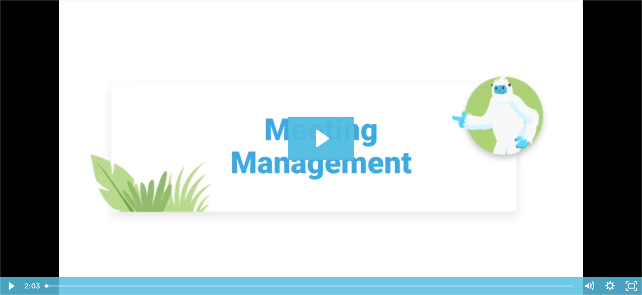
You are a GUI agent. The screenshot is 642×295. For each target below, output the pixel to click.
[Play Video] (10, 286)
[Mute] (588, 286)
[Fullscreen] (631, 286)
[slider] (309, 286)
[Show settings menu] (610, 286)
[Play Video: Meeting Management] (321, 138)
